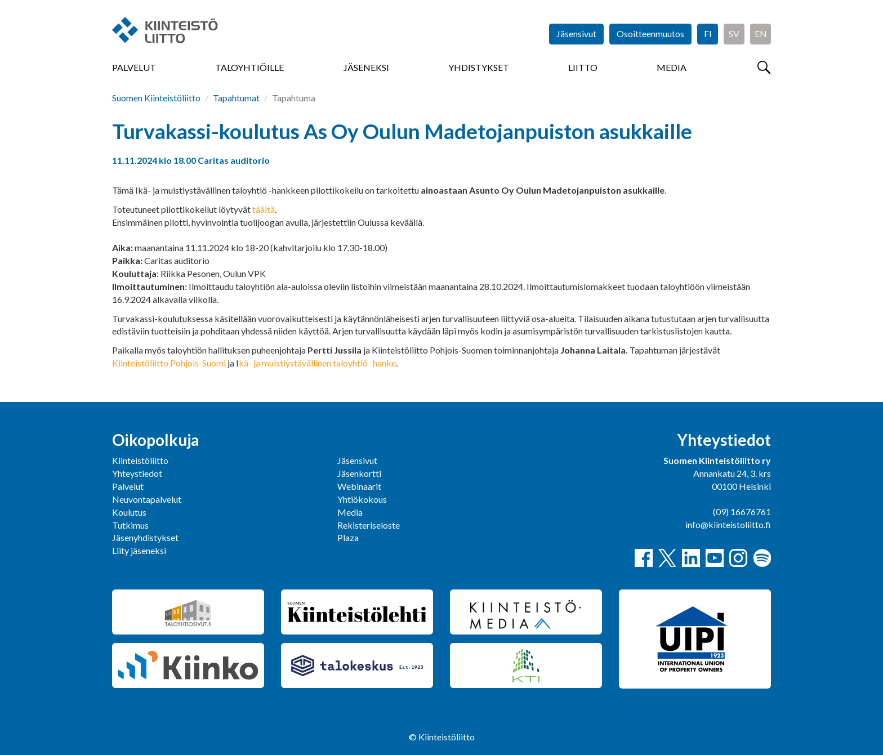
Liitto (582, 67)
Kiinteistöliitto (140, 460)
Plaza (348, 537)
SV (734, 33)
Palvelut (134, 67)
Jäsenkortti (359, 473)
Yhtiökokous (362, 499)
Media (671, 67)
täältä (263, 209)
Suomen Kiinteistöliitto (156, 97)
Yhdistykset (478, 67)
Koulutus (129, 512)
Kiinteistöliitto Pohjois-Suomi (169, 363)
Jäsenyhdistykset (145, 537)
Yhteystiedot (137, 473)
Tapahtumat (236, 97)
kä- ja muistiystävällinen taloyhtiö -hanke (317, 363)
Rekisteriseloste (368, 525)
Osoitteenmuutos (650, 33)
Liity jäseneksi (139, 550)
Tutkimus (130, 525)
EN (761, 33)
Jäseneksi (366, 67)
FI (708, 33)
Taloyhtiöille (249, 67)
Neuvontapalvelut (146, 499)
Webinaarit (359, 486)
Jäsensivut (576, 33)
